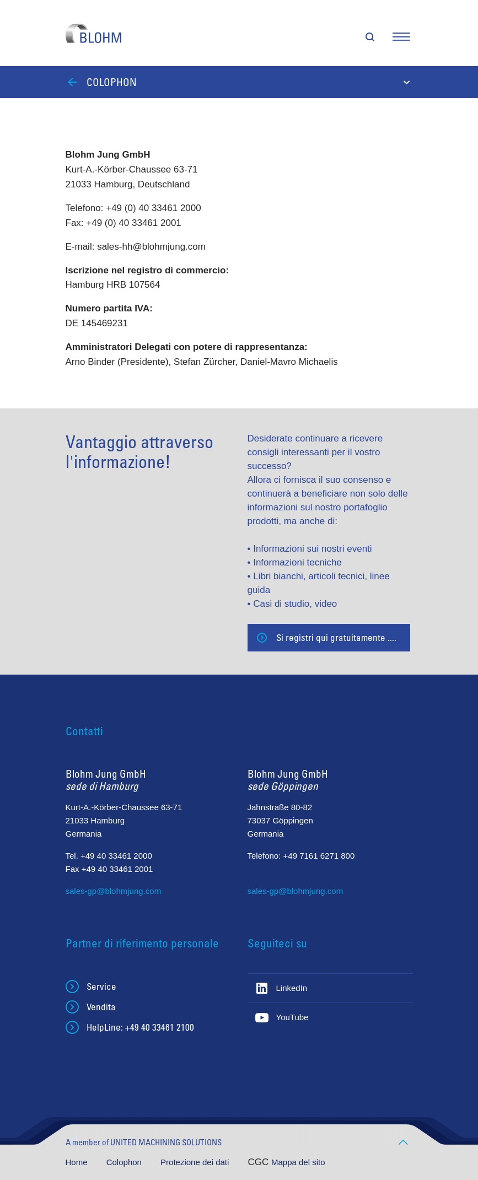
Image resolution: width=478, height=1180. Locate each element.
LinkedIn (292, 988)
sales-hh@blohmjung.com (151, 246)
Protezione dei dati (195, 1162)
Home (78, 1162)
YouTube (292, 1017)
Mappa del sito (298, 1162)
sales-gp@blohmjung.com (114, 891)
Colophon (125, 1162)
